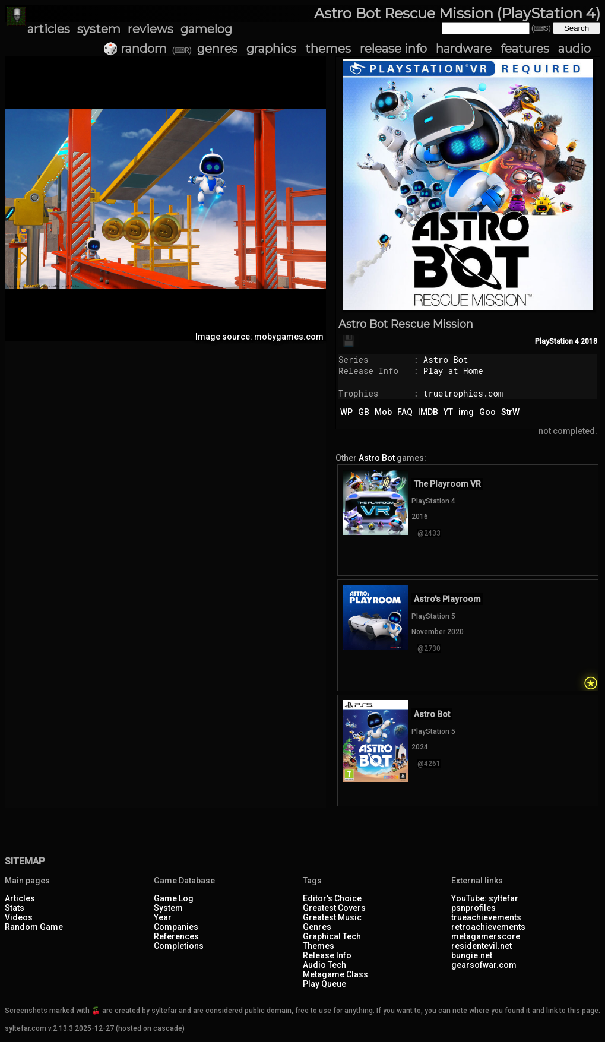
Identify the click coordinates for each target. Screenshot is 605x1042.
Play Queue (324, 984)
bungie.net (471, 955)
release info (393, 49)
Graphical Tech (332, 936)
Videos (19, 917)
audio (574, 49)
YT (448, 412)
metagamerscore (485, 936)
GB (363, 412)
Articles (20, 898)
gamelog (206, 29)
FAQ (405, 412)
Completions (179, 946)
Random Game (34, 927)
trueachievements (486, 917)
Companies (176, 927)
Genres (317, 927)
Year (163, 917)
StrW (510, 412)
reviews (150, 29)
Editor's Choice (332, 898)
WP (346, 412)
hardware (464, 49)
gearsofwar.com (484, 965)
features (525, 49)
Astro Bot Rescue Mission (405, 324)
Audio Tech (324, 965)
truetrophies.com (463, 393)
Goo (487, 412)
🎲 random (135, 49)
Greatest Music (332, 917)
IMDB (428, 412)
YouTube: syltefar (484, 898)
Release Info (327, 955)
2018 (589, 341)
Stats (14, 908)
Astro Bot (445, 359)
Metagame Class (335, 974)
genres (217, 49)
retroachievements (488, 927)
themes (328, 49)
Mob (383, 412)
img (466, 412)
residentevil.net (481, 946)
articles (48, 29)
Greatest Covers (334, 908)
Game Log (174, 898)
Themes (318, 946)
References (176, 936)
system (99, 29)
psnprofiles (473, 908)
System (168, 908)
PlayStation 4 (557, 341)
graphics (271, 49)
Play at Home (453, 370)
